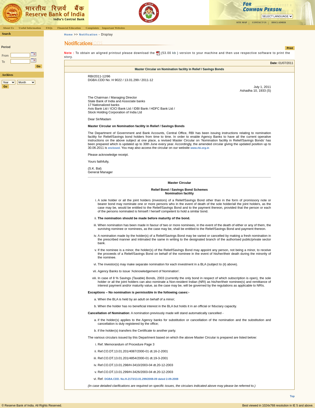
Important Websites (113, 27)
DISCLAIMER (278, 22)
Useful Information (30, 27)
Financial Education (69, 27)
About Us (8, 27)
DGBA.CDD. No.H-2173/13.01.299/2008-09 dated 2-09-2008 (141, 378)
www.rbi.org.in (199, 147)
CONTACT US (259, 22)
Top (292, 392)
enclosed (114, 147)
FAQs (49, 27)
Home (68, 34)
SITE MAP (241, 22)
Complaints (92, 27)
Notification (88, 34)
